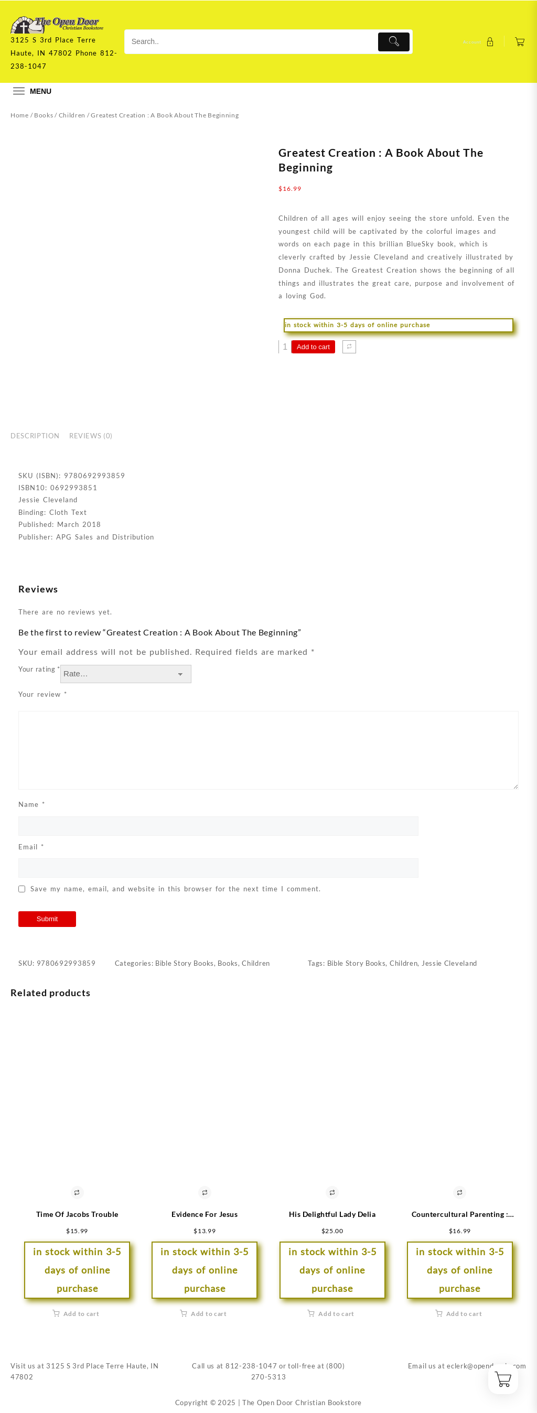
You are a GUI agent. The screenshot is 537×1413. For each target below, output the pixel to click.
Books (43, 115)
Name (31, 804)
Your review (42, 694)
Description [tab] (34, 436)
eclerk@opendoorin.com (487, 1366)
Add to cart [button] (81, 1314)
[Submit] (394, 42)
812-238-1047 (251, 1366)
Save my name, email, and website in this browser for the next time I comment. (175, 889)
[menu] (30, 91)
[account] (479, 42)
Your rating (39, 669)
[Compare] (349, 346)
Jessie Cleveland (449, 963)
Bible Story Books (184, 963)
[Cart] (520, 41)
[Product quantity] (285, 346)
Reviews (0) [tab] (91, 436)
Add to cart (313, 347)
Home (19, 115)
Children (72, 115)
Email (31, 847)
